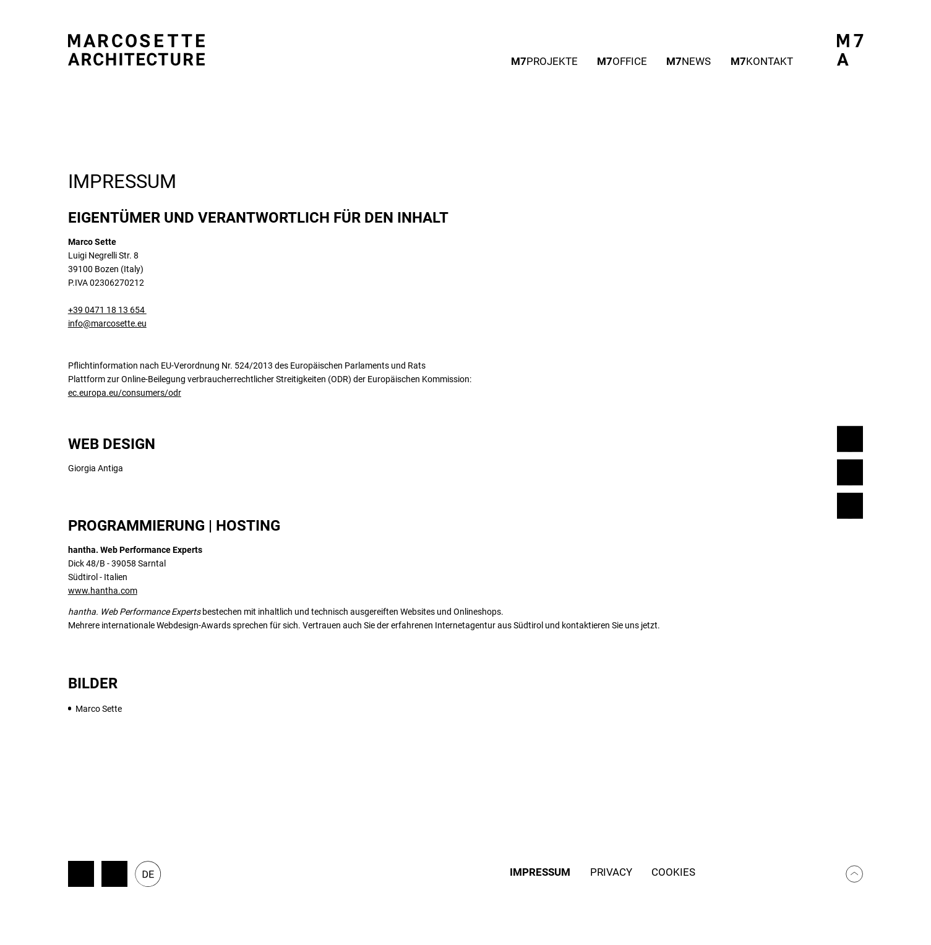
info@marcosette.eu (107, 323)
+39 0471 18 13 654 (107, 310)
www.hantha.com (102, 591)
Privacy (611, 872)
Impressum (540, 872)
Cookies (673, 872)
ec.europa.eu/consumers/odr (124, 393)
